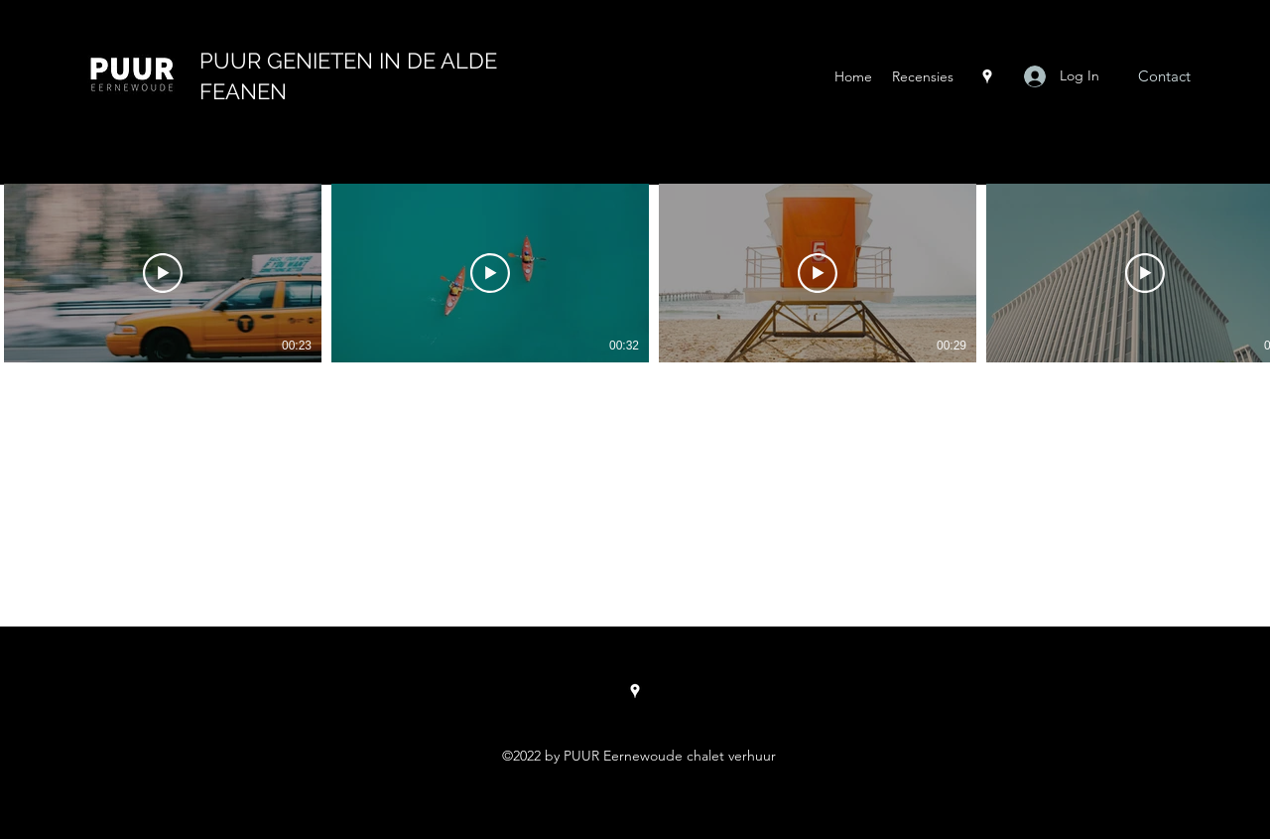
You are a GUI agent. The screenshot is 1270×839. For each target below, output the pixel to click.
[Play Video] (163, 273)
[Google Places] (987, 76)
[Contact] (1164, 76)
